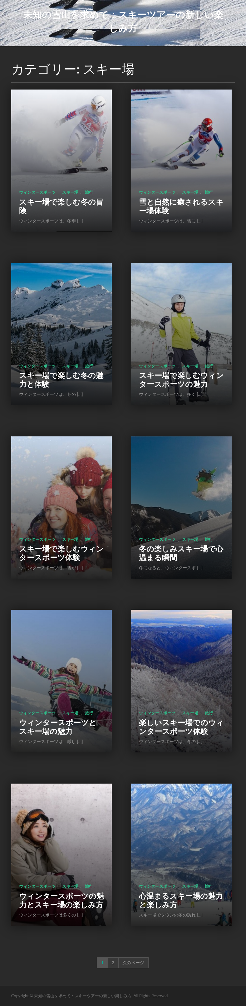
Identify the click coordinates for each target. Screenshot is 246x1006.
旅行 (89, 192)
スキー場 (70, 192)
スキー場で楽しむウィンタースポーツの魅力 (181, 379)
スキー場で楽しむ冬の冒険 (61, 206)
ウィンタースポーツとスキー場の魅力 (57, 727)
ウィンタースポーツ (37, 192)
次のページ (133, 962)
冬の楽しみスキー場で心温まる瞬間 (181, 553)
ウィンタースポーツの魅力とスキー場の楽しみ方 (61, 900)
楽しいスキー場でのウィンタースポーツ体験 (181, 727)
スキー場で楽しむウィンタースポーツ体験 (61, 553)
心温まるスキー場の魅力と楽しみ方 (181, 900)
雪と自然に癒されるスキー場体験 (181, 206)
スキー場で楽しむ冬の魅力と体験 (61, 379)
